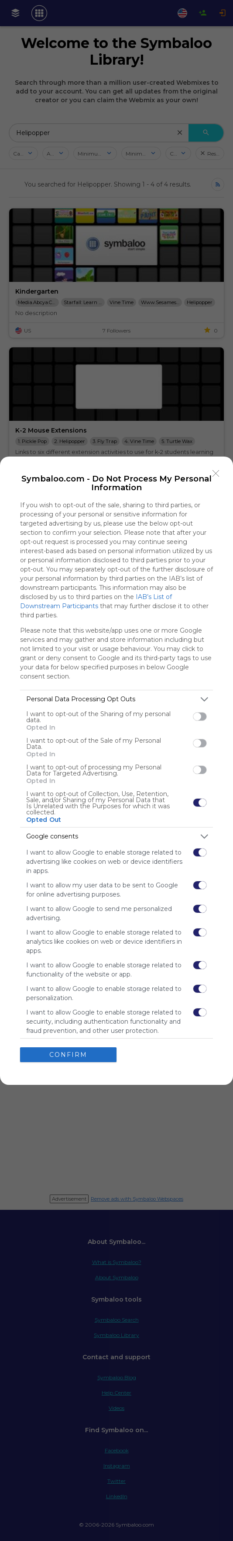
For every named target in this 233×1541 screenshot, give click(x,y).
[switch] (200, 716)
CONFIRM (68, 1054)
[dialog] (116, 770)
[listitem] (116, 699)
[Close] (216, 473)
